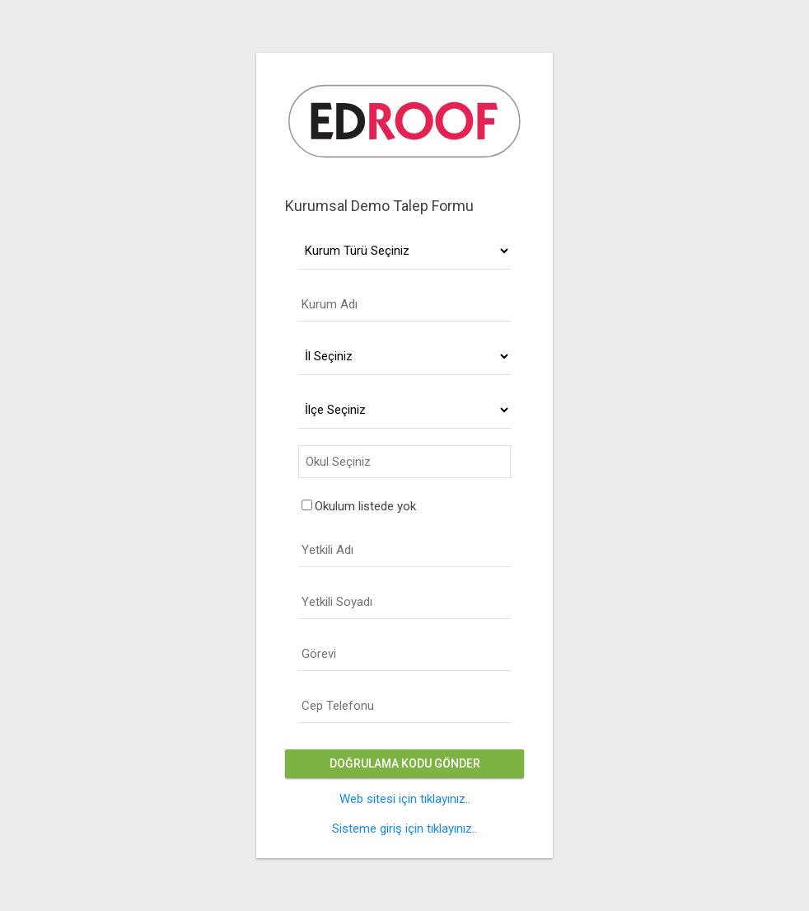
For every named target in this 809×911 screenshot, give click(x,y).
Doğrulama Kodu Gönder (405, 763)
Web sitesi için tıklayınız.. (404, 798)
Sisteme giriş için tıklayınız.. (404, 828)
